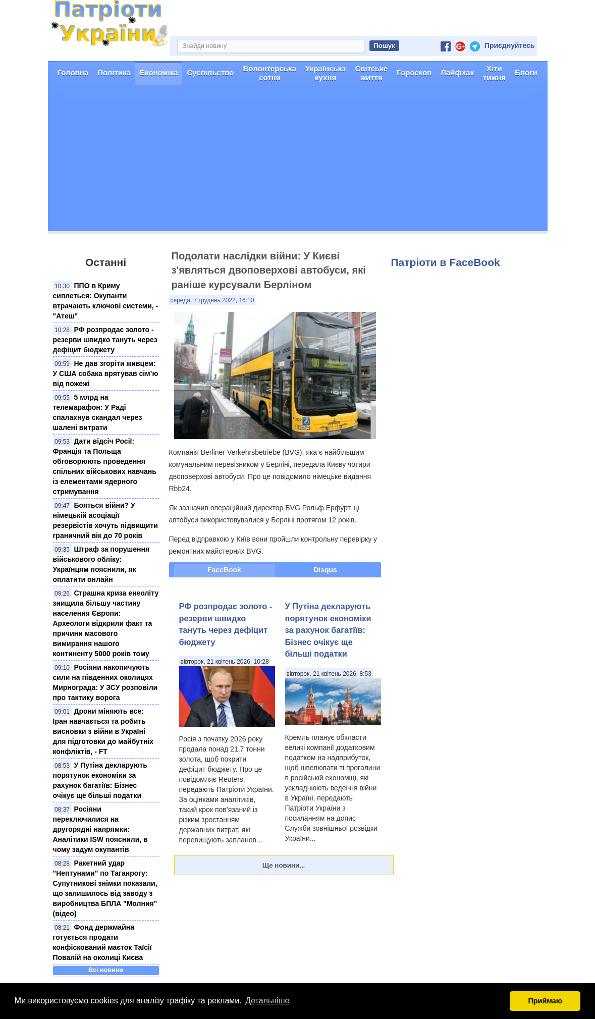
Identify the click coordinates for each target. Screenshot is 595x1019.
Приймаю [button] (545, 1001)
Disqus (325, 570)
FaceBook (224, 570)
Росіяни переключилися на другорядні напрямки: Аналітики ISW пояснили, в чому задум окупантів (100, 829)
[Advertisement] (298, 160)
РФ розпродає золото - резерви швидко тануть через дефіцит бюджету (105, 340)
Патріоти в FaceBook (445, 262)
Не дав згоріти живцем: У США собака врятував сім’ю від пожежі (105, 373)
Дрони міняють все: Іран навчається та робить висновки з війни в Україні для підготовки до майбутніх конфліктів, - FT (103, 731)
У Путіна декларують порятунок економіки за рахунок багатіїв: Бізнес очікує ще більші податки (328, 630)
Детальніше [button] (267, 1000)
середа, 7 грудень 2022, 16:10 (212, 300)
